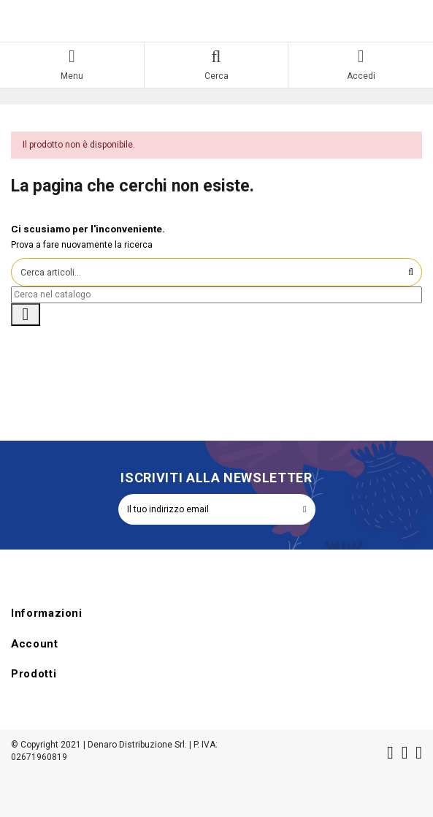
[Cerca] (216, 294)
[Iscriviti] (304, 509)
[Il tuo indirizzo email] (206, 509)
